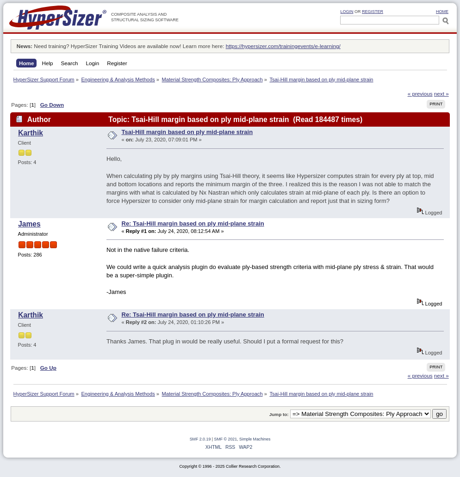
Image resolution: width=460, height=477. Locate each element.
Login (346, 11)
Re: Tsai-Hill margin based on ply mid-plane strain (193, 223)
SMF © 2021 (225, 439)
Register (372, 11)
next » (441, 94)
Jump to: (279, 414)
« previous (420, 94)
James (29, 224)
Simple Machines (254, 439)
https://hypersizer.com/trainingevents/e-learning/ (283, 46)
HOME (442, 11)
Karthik (30, 133)
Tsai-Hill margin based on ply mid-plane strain (187, 131)
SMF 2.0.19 (200, 439)
